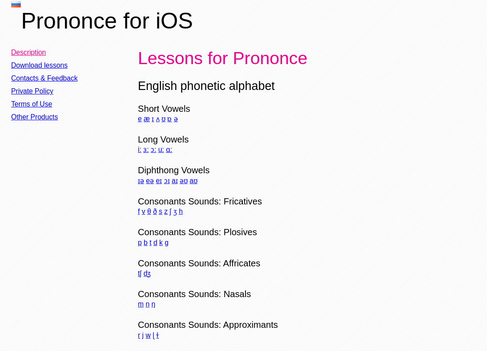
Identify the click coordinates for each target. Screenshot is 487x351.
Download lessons (39, 65)
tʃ (139, 273)
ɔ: (153, 149)
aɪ (175, 180)
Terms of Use (31, 104)
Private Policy (32, 91)
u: (161, 149)
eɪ (159, 180)
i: (139, 149)
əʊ (184, 180)
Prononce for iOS (107, 20)
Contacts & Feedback (44, 78)
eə (150, 180)
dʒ (147, 273)
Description (28, 52)
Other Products (34, 117)
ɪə (141, 180)
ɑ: (169, 149)
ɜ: (146, 149)
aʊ (193, 180)
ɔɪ (167, 180)
